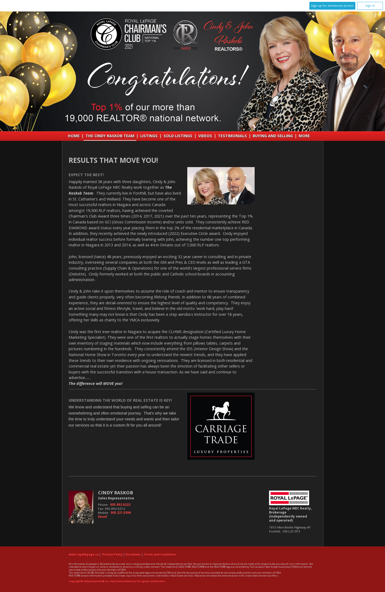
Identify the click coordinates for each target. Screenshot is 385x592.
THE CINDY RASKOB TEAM (109, 135)
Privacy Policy (112, 554)
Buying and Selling (273, 135)
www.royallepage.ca (84, 554)
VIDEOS (205, 135)
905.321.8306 (121, 513)
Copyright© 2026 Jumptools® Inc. (89, 581)
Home (74, 135)
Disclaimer (133, 554)
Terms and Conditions (160, 554)
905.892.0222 (120, 505)
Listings (149, 135)
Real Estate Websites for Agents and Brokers (137, 581)
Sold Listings (178, 135)
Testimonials (232, 135)
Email (102, 517)
